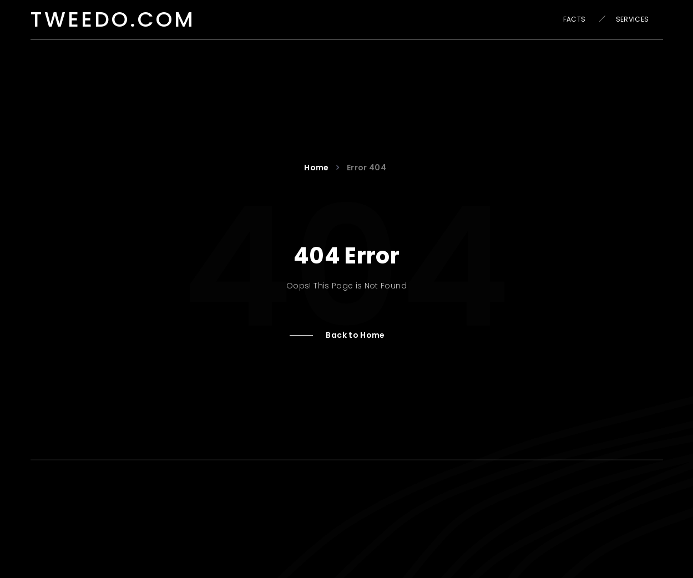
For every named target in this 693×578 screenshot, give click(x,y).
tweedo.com (113, 19)
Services (632, 19)
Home (318, 167)
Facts (574, 19)
